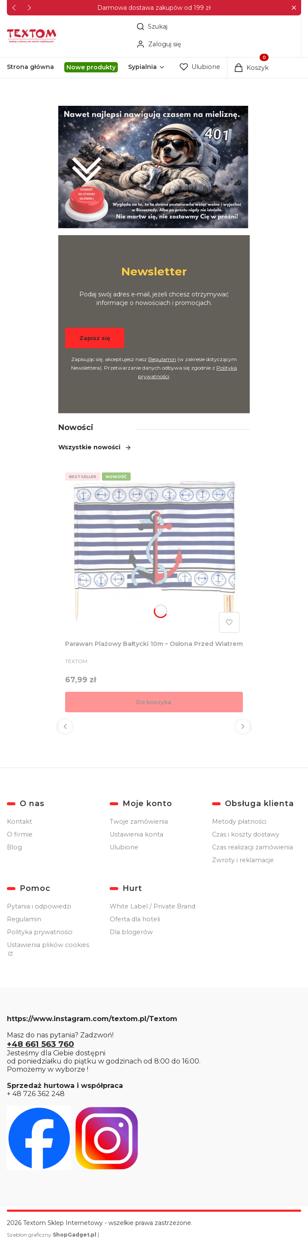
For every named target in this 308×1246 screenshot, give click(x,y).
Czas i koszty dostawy (245, 834)
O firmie (20, 834)
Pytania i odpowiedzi (39, 906)
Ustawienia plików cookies (48, 945)
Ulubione (124, 847)
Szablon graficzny (52, 1234)
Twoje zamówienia (139, 821)
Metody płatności (239, 821)
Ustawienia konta (136, 834)
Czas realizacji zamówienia (252, 847)
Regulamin (162, 359)
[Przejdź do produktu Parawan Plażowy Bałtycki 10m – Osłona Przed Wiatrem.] (154, 552)
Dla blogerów (131, 932)
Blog (14, 847)
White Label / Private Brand (152, 906)
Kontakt (19, 821)
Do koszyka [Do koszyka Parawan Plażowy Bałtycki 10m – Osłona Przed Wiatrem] (153, 702)
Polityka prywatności (39, 932)
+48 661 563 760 (40, 1044)
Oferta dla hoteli (135, 919)
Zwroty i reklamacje (243, 860)
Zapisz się (94, 338)
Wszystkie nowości (95, 447)
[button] (293, 8)
